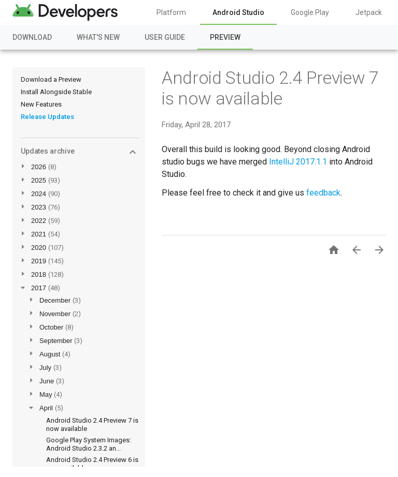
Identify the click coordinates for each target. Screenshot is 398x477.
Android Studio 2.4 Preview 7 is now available (270, 88)
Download (32, 37)
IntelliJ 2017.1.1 (298, 162)
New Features (41, 104)
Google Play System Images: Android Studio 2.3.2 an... (88, 444)
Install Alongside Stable (56, 92)
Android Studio (238, 12)
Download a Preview (51, 79)
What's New (98, 37)
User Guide (165, 37)
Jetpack (369, 12)
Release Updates (47, 117)
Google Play (310, 12)
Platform (171, 12)
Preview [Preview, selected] (225, 37)
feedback (323, 193)
